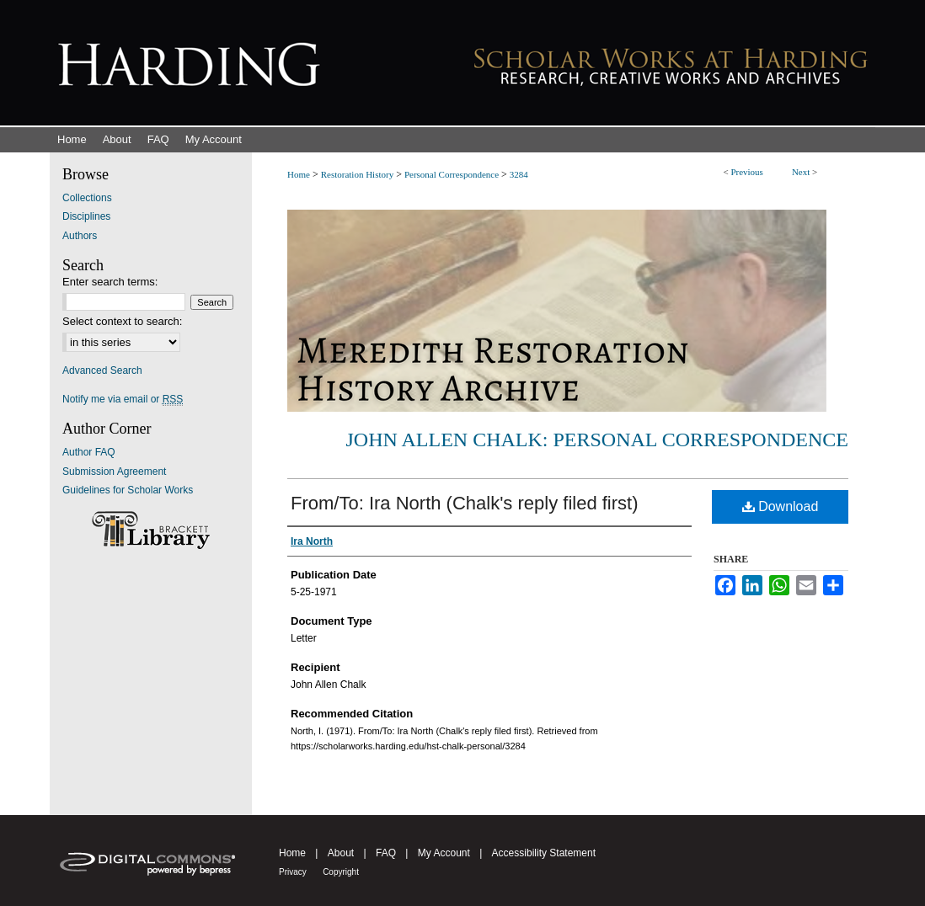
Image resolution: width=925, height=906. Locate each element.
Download (780, 506)
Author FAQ (88, 452)
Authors (79, 236)
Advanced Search (102, 370)
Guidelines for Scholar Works (127, 490)
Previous (746, 172)
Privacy (293, 872)
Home (298, 174)
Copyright (341, 872)
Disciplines (86, 216)
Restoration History (357, 174)
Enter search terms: (110, 281)
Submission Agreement (114, 471)
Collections (87, 198)
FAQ (386, 853)
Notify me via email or (122, 399)
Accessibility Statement (544, 853)
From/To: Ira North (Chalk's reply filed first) (465, 503)
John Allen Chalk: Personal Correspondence (597, 439)
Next (801, 172)
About (341, 853)
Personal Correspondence (451, 174)
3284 (519, 174)
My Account (444, 853)
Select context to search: (122, 321)
